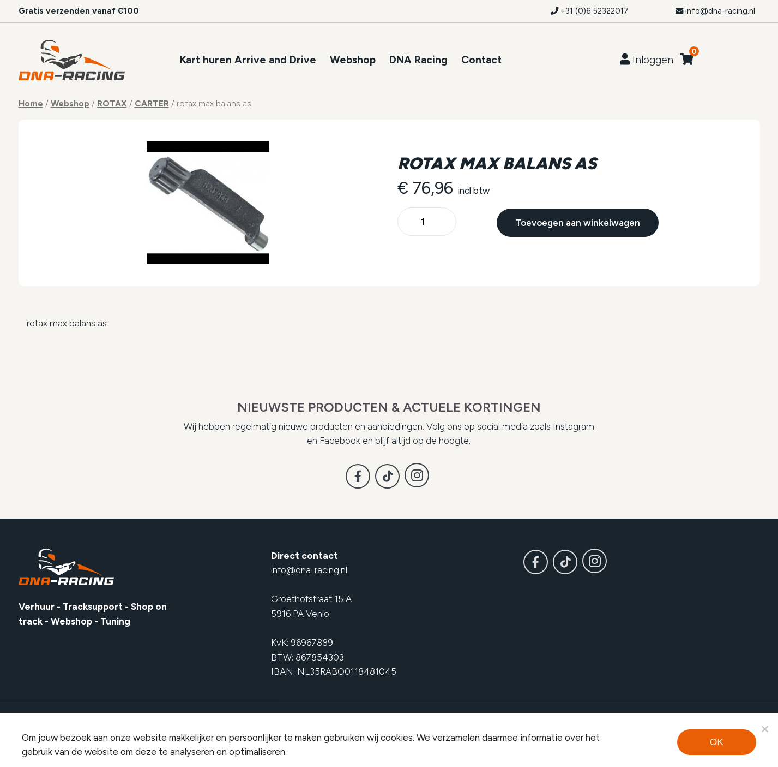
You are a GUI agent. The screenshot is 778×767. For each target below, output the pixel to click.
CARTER (152, 103)
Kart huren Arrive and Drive (248, 59)
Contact (481, 59)
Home (31, 103)
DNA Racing (418, 59)
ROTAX (112, 103)
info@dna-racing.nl (715, 11)
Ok (716, 742)
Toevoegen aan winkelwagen (578, 222)
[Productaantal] (427, 222)
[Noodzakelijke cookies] (764, 728)
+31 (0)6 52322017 (590, 11)
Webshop (353, 59)
